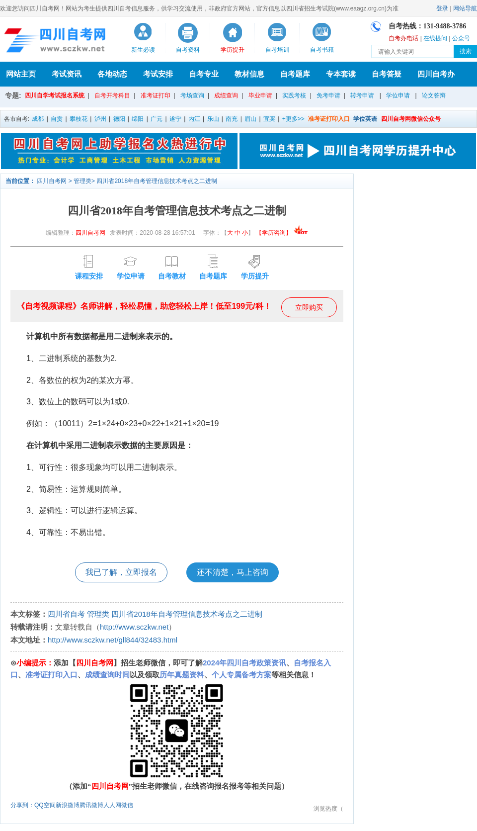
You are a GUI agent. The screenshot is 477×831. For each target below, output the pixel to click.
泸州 (100, 118)
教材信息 (249, 74)
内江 (194, 118)
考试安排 (158, 74)
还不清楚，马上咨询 (232, 572)
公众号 (461, 38)
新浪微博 (68, 805)
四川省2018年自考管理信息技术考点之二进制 (156, 181)
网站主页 (21, 74)
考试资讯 (66, 74)
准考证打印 (155, 95)
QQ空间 (45, 805)
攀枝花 (78, 118)
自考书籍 (322, 49)
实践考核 (294, 95)
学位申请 (398, 95)
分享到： (22, 805)
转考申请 (362, 95)
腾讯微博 (91, 805)
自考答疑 (386, 74)
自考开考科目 (112, 95)
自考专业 (204, 74)
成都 (38, 118)
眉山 (250, 118)
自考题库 (295, 74)
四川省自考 (66, 614)
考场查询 (192, 95)
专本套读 (341, 74)
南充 (232, 118)
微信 (127, 805)
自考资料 (188, 49)
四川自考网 (52, 181)
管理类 (82, 181)
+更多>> (293, 118)
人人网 (112, 805)
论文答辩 (434, 95)
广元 (156, 118)
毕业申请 (260, 95)
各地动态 (112, 74)
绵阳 (138, 118)
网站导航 (465, 8)
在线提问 (435, 38)
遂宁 (175, 118)
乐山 (213, 118)
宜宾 (269, 118)
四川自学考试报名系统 (54, 95)
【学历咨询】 (282, 232)
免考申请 (328, 95)
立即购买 (309, 307)
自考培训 (277, 49)
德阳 (119, 118)
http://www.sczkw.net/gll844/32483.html (112, 640)
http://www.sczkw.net (134, 627)
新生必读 (143, 49)
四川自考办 (436, 74)
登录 (442, 8)
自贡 (57, 118)
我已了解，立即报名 (121, 572)
